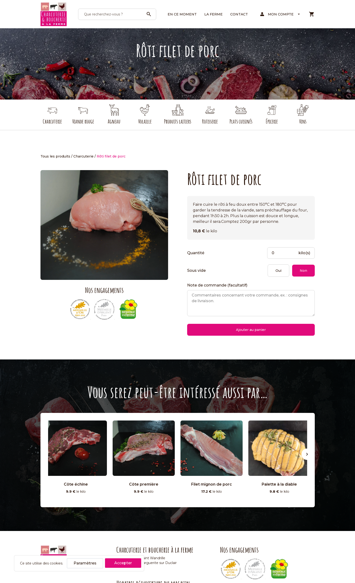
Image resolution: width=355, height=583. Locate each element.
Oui (278, 270)
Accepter (123, 563)
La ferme (213, 14)
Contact (239, 14)
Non (303, 270)
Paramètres (85, 563)
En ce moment (182, 14)
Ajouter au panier (251, 330)
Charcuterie (83, 156)
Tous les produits (55, 156)
